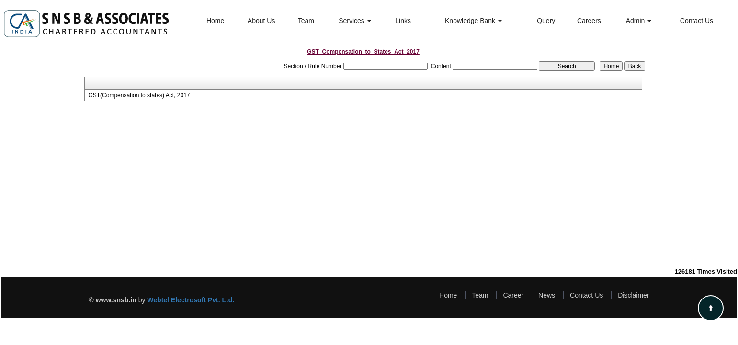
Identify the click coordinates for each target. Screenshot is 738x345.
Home (215, 20)
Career (513, 295)
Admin (639, 20)
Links (403, 20)
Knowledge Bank (473, 20)
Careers (589, 20)
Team (306, 20)
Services (355, 20)
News (546, 295)
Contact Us (696, 20)
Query (546, 20)
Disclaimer (633, 295)
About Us (261, 20)
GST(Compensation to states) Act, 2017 (139, 95)
